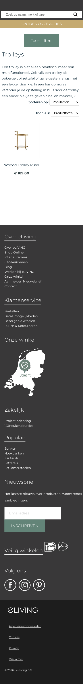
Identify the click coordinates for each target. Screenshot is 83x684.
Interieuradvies (15, 257)
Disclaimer (16, 659)
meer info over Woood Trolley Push (22, 151)
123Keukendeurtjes (18, 426)
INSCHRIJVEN (25, 525)
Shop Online (13, 252)
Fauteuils (11, 458)
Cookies (14, 637)
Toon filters (41, 40)
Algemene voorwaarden (25, 626)
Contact (10, 286)
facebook (10, 585)
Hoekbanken (14, 453)
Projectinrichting (17, 421)
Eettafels (11, 463)
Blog (8, 267)
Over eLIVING (14, 248)
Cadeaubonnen (16, 262)
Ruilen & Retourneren (20, 326)
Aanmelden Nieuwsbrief (22, 281)
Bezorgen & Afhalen (19, 321)
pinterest (39, 585)
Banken (10, 449)
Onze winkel (13, 277)
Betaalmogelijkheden (21, 316)
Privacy (14, 648)
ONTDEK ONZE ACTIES (41, 24)
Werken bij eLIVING (19, 272)
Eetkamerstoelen (17, 468)
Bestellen (11, 311)
